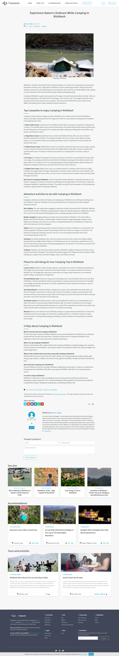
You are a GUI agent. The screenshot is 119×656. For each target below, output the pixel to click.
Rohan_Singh (29, 24)
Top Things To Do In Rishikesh (72, 491)
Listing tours (64, 622)
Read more (48, 431)
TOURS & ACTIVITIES (71, 3)
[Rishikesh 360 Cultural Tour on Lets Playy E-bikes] (33, 562)
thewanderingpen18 (20, 488)
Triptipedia (10, 3)
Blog (96, 620)
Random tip (47, 624)
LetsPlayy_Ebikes (73, 488)
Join (103, 3)
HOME (30, 3)
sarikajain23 (100, 488)
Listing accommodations (67, 624)
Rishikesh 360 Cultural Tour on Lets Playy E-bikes (29, 577)
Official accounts (82, 620)
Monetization (48, 620)
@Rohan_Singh (31, 419)
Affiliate (63, 620)
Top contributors (82, 618)
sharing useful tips (35, 633)
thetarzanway (68, 574)
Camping (31, 389)
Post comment (30, 457)
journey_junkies (47, 488)
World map (47, 622)
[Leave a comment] (59, 450)
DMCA (46, 638)
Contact (97, 622)
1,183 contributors (26, 622)
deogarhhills (85, 527)
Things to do (46, 389)
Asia (26, 26)
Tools (62, 633)
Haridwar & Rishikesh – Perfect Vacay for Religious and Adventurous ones (99, 492)
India (30, 26)
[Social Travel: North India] (86, 562)
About (96, 618)
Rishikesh (44, 26)
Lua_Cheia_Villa (15, 527)
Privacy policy (48, 633)
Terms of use (48, 635)
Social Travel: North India (73, 577)
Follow (32, 427)
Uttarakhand (36, 26)
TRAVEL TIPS (40, 3)
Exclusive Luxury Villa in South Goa (23, 530)
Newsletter (80, 622)
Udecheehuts (50, 527)
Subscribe (103, 638)
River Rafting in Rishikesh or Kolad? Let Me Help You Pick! (20, 492)
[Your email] (88, 638)
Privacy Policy (83, 654)
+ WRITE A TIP (87, 3)
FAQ (62, 618)
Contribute (47, 618)
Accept (91, 654)
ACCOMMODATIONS (55, 3)
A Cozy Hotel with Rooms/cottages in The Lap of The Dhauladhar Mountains (59, 533)
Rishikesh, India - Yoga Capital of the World (46, 491)
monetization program (59, 394)
